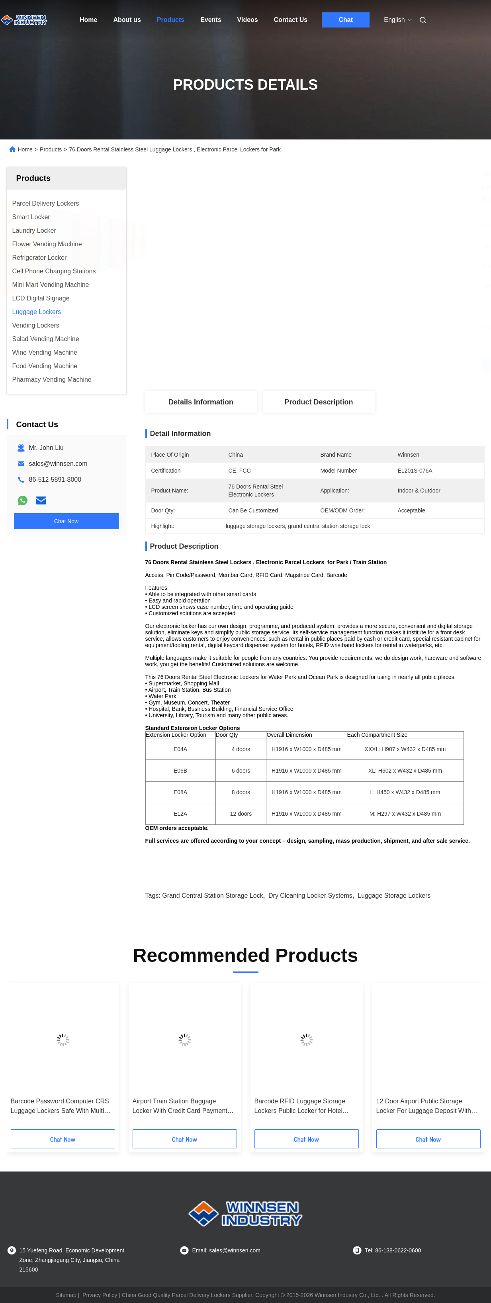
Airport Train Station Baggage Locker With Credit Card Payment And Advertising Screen (180, 1107)
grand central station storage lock (212, 895)
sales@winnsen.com (58, 463)
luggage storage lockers (394, 895)
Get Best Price (357, 365)
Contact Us (290, 19)
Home (88, 19)
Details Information (200, 402)
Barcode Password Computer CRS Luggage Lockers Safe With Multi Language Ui (60, 1107)
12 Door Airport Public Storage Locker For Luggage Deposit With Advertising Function (423, 1107)
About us (127, 19)
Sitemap (66, 1295)
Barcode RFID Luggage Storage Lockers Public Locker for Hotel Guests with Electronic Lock (300, 1107)
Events (210, 19)
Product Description (318, 402)
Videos (247, 19)
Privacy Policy (99, 1295)
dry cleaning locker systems (310, 895)
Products (170, 19)
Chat (345, 19)
